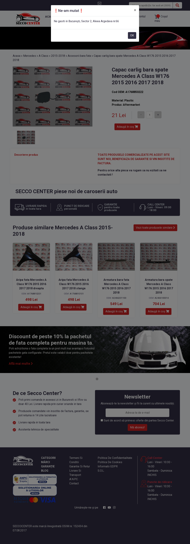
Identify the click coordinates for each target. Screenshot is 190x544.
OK (132, 35)
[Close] (135, 10)
